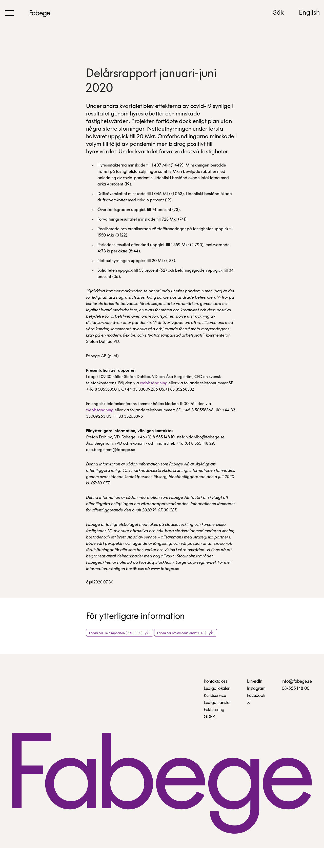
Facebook (256, 695)
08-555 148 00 (296, 688)
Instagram (256, 688)
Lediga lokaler (217, 688)
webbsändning (154, 383)
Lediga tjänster (217, 702)
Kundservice (215, 695)
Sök (278, 12)
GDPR (209, 717)
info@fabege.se (297, 681)
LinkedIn (254, 681)
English (309, 12)
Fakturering (214, 710)
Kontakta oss (215, 681)
